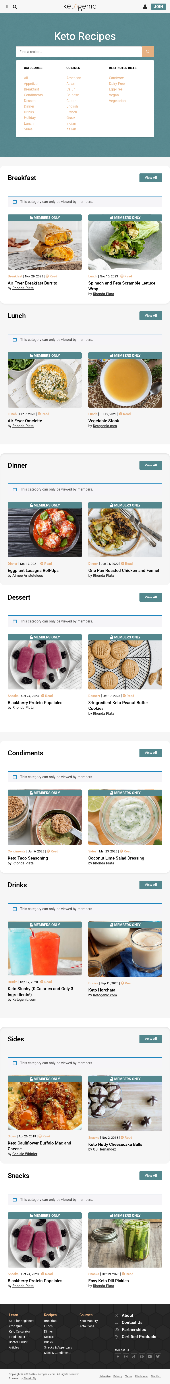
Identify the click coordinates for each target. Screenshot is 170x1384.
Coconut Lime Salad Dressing (116, 858)
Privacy (117, 1376)
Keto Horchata (101, 990)
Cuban (71, 101)
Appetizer (31, 84)
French (71, 112)
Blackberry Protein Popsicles (35, 702)
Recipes (50, 1315)
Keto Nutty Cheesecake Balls (115, 1144)
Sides (28, 129)
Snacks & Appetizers (58, 1347)
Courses (86, 1315)
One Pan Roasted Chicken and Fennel (123, 570)
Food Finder (17, 1337)
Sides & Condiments (57, 1353)
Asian (70, 84)
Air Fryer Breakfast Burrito (32, 283)
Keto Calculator (19, 1331)
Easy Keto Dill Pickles (108, 1280)
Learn (13, 1315)
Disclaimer (141, 1376)
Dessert (30, 101)
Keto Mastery (88, 1321)
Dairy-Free (117, 84)
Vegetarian (117, 101)
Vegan (114, 95)
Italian (71, 129)
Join (158, 6)
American (73, 78)
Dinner (29, 106)
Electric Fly (29, 1378)
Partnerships (134, 1329)
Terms (128, 1376)
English (72, 106)
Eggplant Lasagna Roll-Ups (33, 570)
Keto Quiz (15, 1326)
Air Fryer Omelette (25, 420)
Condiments (33, 95)
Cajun (70, 89)
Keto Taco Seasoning (28, 858)
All (26, 78)
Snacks (13, 696)
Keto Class (86, 1326)
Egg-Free (115, 89)
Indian (71, 123)
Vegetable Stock (103, 420)
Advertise (104, 1376)
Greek (70, 118)
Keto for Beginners (21, 1321)
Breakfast (31, 89)
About (127, 1315)
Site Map (156, 1376)
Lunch (29, 123)
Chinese (72, 95)
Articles (14, 1347)
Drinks (29, 112)
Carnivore (116, 78)
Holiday (30, 118)
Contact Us (132, 1322)
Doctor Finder (18, 1342)
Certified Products (139, 1337)
